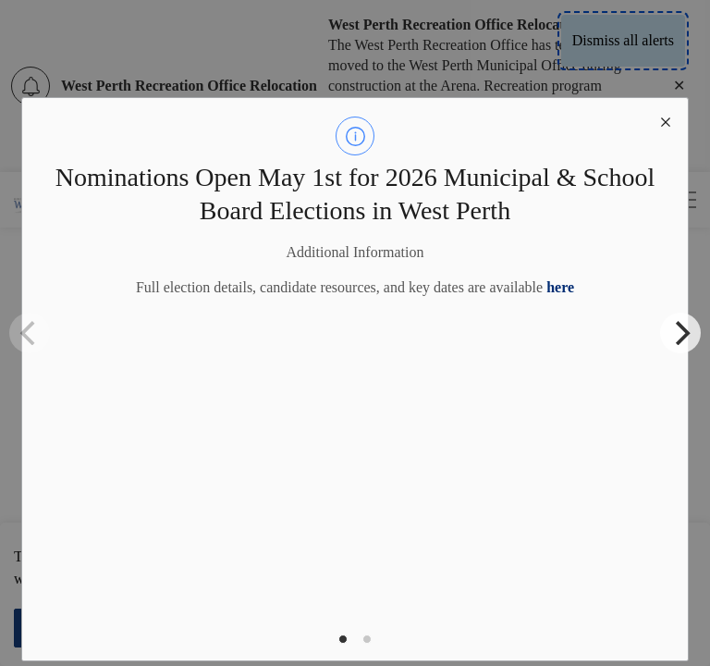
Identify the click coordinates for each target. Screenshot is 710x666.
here (560, 287)
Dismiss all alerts (623, 40)
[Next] (680, 333)
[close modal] (665, 120)
